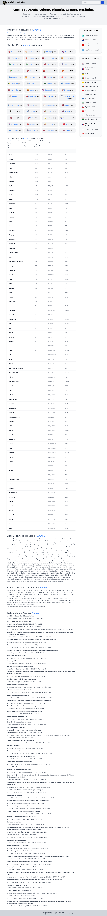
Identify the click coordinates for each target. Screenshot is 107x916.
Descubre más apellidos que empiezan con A (22, 33)
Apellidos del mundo (39, 914)
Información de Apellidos (53, 914)
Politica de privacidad (68, 914)
